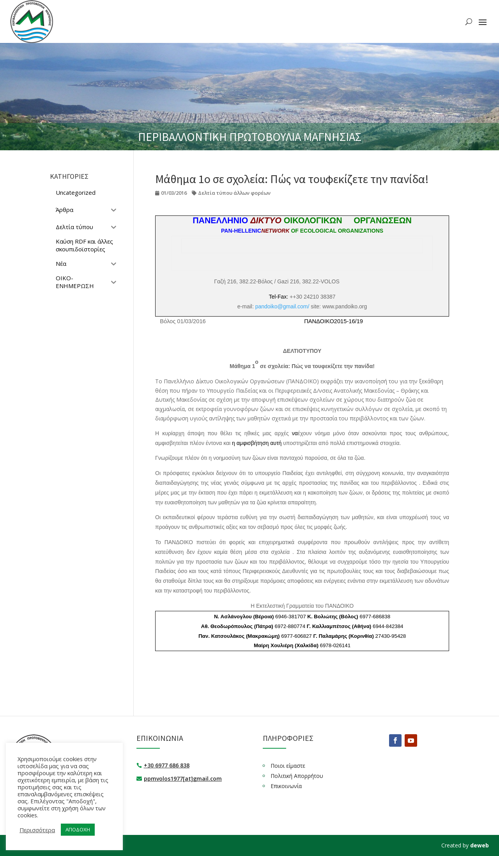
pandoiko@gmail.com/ (282, 306)
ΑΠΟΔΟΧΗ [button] (77, 829)
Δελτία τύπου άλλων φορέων (234, 192)
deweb (479, 845)
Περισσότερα (37, 829)
